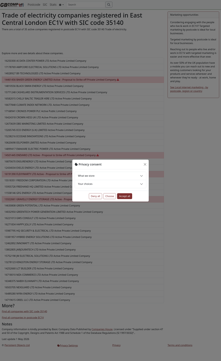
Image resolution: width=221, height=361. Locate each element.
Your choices (85, 184)
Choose (109, 196)
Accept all (124, 196)
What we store (86, 175)
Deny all (95, 196)
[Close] (145, 164)
